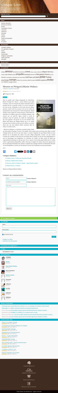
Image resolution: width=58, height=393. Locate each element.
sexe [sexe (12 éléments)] (29, 80)
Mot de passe (5, 229)
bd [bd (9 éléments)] (13, 72)
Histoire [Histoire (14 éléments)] (47, 74)
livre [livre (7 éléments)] (18, 77)
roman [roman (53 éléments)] (12, 79)
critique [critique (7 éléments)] (31, 72)
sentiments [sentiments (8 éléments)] (24, 80)
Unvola (7, 261)
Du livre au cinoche (6, 25)
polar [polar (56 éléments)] (42, 76)
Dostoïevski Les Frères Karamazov (11, 332)
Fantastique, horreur (6, 28)
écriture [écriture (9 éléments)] (15, 82)
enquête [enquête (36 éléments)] (20, 74)
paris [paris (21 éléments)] (37, 77)
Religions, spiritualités (7, 56)
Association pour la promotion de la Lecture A (13, 306)
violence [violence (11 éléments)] (5, 82)
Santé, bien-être (5, 57)
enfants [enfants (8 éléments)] (13, 74)
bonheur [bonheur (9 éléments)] (16, 72)
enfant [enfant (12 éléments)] (10, 74)
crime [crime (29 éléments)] (27, 71)
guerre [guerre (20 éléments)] (41, 74)
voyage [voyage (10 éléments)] (10, 82)
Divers (3, 50)
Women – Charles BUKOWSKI (10, 335)
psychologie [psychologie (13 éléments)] (5, 80)
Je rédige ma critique (7, 218)
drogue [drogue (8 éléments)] (3, 74)
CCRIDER (10, 88)
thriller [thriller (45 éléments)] (50, 79)
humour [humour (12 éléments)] (3, 77)
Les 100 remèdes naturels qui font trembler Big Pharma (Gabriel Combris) (28, 310)
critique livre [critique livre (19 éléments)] (46, 72)
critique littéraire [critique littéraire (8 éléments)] (37, 72)
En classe (3, 41)
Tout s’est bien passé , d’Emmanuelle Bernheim (14, 342)
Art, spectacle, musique (7, 49)
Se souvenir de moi (7, 234)
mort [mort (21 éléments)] (27, 77)
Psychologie (4, 54)
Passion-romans (10, 275)
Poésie (3, 35)
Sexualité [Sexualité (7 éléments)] (33, 80)
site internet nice (28, 391)
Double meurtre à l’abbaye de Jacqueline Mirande (18, 158)
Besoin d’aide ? (5, 65)
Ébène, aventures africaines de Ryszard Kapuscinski (24, 308)
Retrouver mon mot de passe (10, 241)
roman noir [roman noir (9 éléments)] (19, 80)
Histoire (3, 52)
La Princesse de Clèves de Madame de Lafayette (14, 325)
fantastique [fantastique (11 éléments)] (27, 74)
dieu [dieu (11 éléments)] (52, 72)
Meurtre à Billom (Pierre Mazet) (14, 160)
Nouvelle (3, 33)
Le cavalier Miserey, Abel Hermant (10, 346)
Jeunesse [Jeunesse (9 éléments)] (14, 77)
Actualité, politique (6, 47)
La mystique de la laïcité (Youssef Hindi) (38, 306)
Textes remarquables (6, 38)
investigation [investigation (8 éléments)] (9, 77)
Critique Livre (11, 4)
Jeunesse (3, 30)
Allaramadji (5, 308)
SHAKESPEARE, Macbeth (9, 329)
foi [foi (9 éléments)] (35, 74)
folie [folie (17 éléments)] (37, 74)
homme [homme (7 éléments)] (51, 74)
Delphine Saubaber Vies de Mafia (10, 352)
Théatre (3, 40)
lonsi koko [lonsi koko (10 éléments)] (22, 77)
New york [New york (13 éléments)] (32, 77)
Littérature (4, 31)
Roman (3, 36)
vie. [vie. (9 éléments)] (2, 82)
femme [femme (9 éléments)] (32, 74)
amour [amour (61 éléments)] (9, 71)
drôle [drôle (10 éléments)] (6, 74)
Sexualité (3, 59)
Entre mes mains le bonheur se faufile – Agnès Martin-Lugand (22, 163)
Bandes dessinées (6, 23)
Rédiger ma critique (7, 239)
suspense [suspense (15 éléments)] (43, 80)
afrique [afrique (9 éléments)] (3, 72)
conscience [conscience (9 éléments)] (22, 72)
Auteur (3, 224)
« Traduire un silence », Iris (9, 349)
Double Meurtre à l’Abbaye (13, 165)
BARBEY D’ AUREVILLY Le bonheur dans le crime (24, 312)
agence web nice (37, 391)
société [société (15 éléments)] (37, 80)
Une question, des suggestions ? (9, 245)
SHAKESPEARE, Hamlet (8, 339)
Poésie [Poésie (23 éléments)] (48, 77)
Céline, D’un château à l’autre (9, 322)
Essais (3, 26)
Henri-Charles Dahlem (11, 266)
